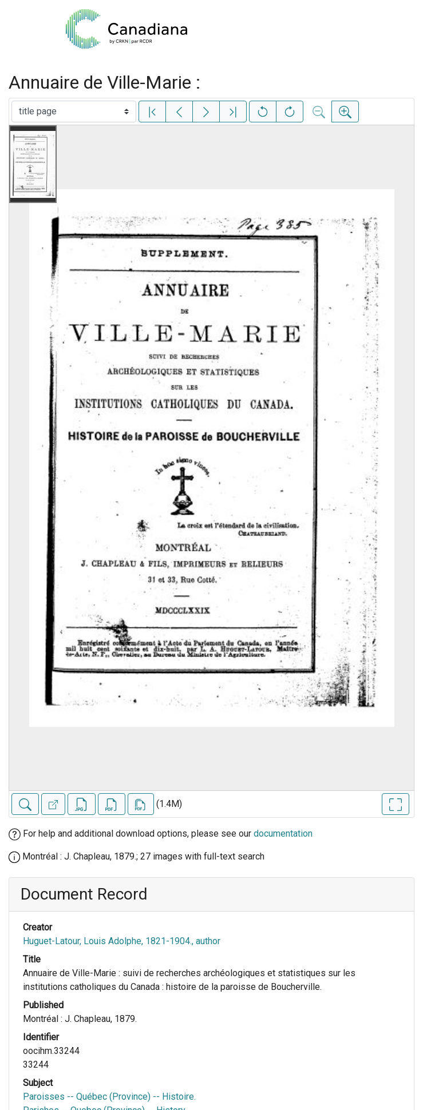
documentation (283, 833)
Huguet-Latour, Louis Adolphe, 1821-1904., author (121, 941)
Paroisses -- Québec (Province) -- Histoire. (109, 1096)
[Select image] (73, 111)
